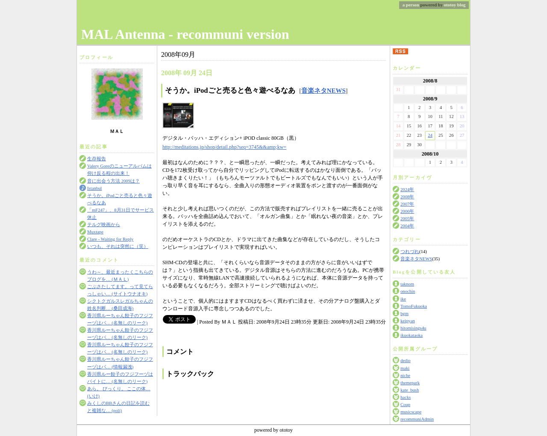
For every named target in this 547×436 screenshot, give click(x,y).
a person (411, 5)
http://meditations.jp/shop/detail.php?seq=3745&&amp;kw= (224, 147)
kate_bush (409, 390)
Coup (405, 404)
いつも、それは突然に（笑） (117, 246)
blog (461, 5)
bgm (404, 313)
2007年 (407, 204)
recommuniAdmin (417, 419)
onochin (407, 291)
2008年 (407, 196)
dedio (405, 360)
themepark (410, 382)
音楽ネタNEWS (416, 258)
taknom (407, 284)
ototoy (450, 5)
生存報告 (96, 158)
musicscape (410, 411)
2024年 (407, 189)
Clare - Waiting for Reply (110, 239)
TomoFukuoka (413, 306)
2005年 (407, 218)
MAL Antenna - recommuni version (185, 34)
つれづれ (409, 251)
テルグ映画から (103, 224)
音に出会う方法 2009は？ (113, 181)
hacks (405, 397)
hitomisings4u (413, 328)
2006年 (407, 211)
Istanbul (94, 188)
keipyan (407, 320)
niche (405, 375)
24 (430, 135)
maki (404, 368)
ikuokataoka (411, 335)
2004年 (407, 226)
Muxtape (95, 232)
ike (403, 299)
